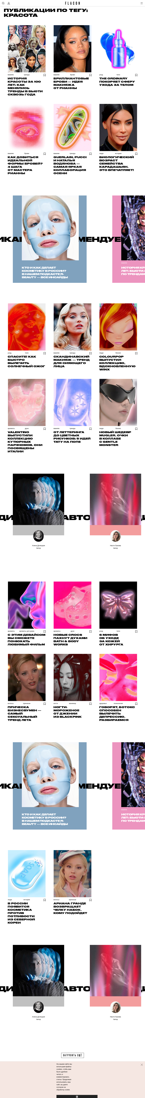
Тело (118, 75)
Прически (26, 703)
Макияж (11, 75)
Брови (72, 75)
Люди (101, 153)
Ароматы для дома (26, 631)
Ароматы (11, 428)
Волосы (11, 703)
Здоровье (103, 703)
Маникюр (72, 703)
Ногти (56, 703)
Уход (101, 75)
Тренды (27, 75)
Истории (118, 153)
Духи (27, 428)
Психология (118, 703)
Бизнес (118, 353)
